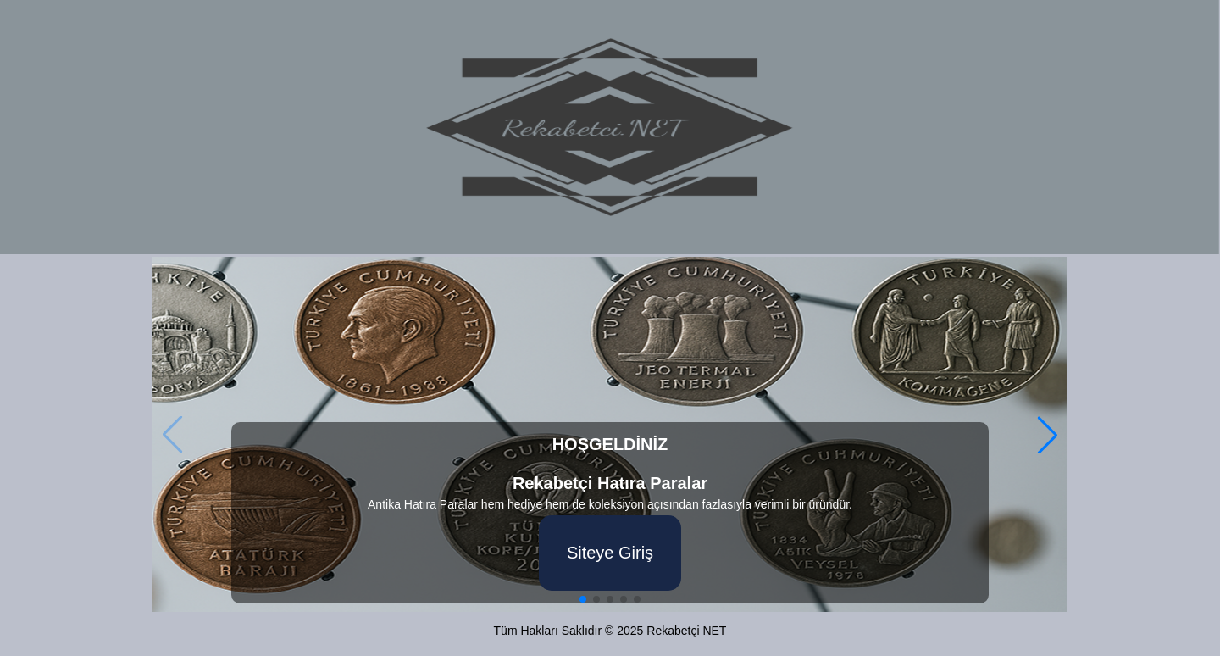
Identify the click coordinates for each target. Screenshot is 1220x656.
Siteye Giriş (610, 552)
